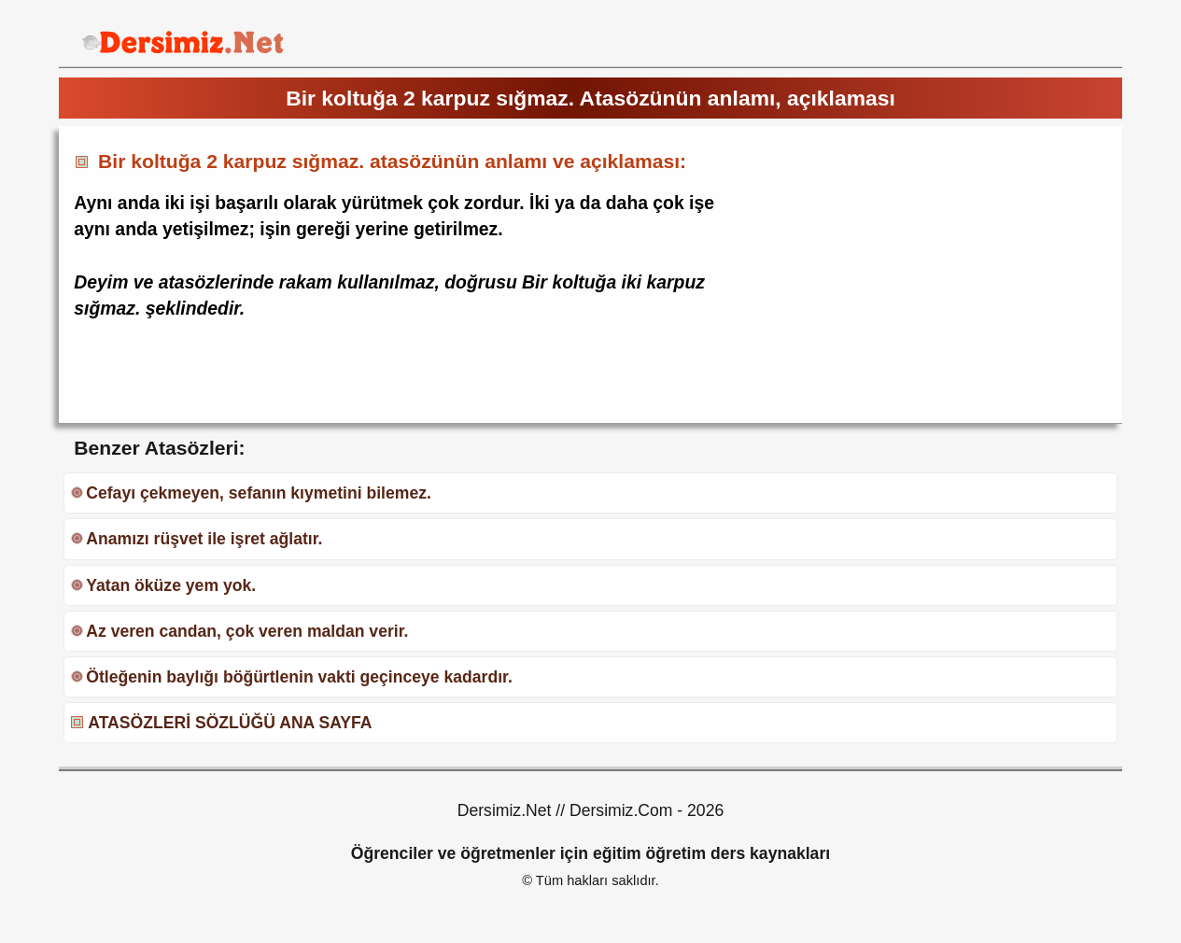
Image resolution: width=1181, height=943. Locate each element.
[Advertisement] (904, 274)
